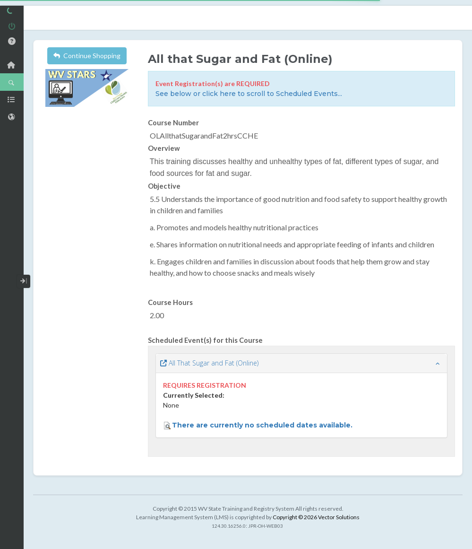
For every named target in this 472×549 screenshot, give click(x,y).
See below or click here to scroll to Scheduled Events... (248, 93)
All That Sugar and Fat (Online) (209, 362)
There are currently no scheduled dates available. (262, 425)
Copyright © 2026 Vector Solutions (316, 517)
